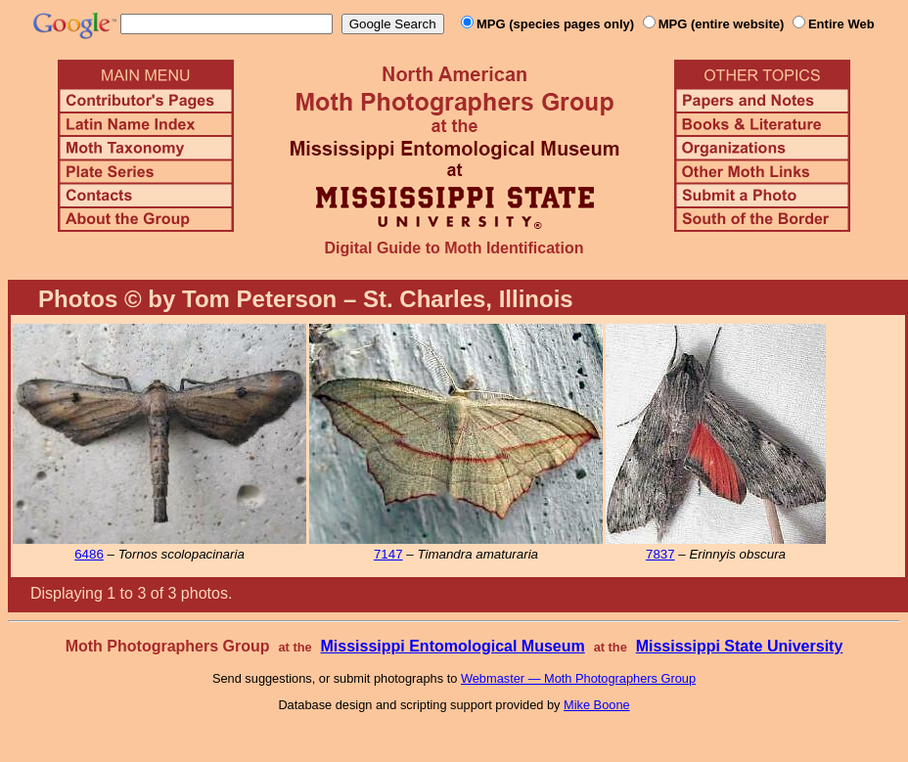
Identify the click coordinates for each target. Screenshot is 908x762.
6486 (89, 554)
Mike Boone (597, 704)
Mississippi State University (739, 646)
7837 (660, 554)
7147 (388, 554)
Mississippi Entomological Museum (452, 646)
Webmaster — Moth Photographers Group (578, 678)
